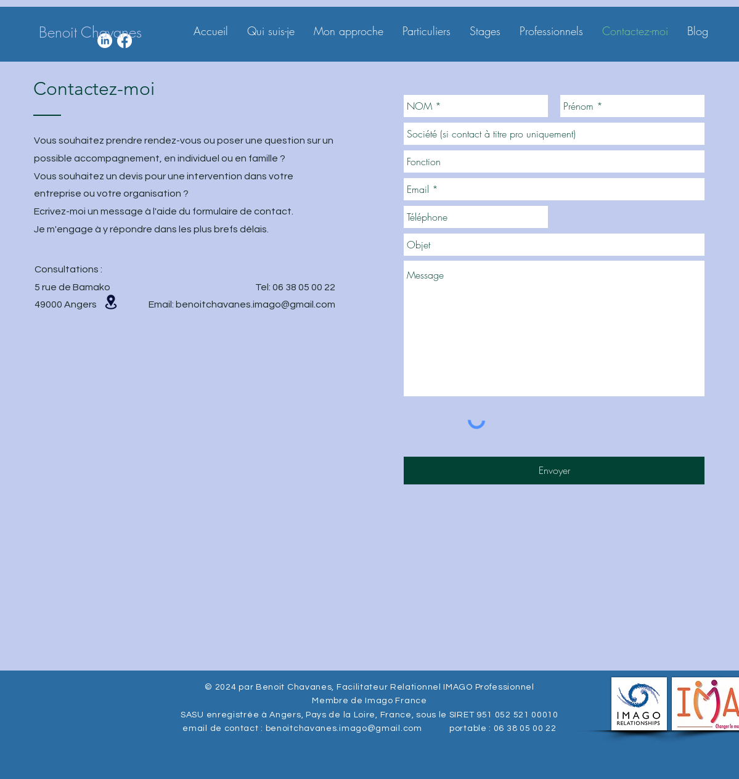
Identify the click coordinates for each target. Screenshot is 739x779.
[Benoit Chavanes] (90, 32)
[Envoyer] (554, 470)
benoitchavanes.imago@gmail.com (255, 304)
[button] (111, 302)
